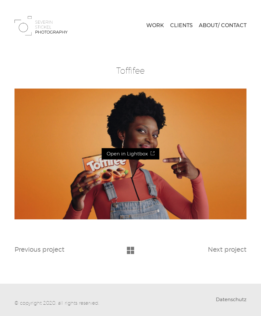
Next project (227, 249)
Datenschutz (231, 299)
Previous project (39, 249)
